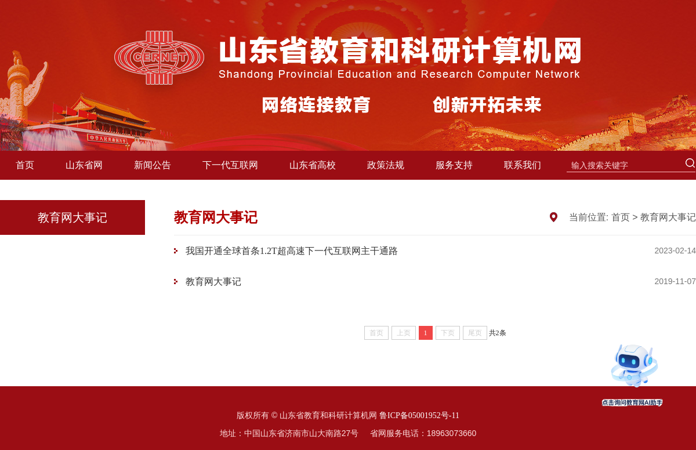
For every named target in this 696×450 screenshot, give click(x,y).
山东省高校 (312, 165)
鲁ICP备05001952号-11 (419, 415)
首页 (25, 165)
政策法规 (385, 165)
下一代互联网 (230, 165)
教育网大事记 (668, 217)
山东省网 (84, 165)
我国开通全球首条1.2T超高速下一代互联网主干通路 (292, 251)
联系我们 (522, 165)
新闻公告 (152, 165)
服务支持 (454, 165)
